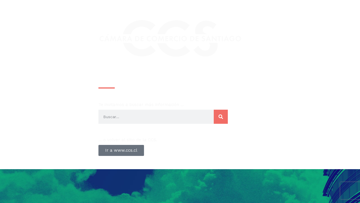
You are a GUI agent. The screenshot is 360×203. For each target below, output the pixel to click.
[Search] (221, 117)
